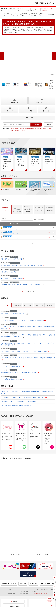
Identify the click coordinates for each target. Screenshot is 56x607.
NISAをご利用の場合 (7, 577)
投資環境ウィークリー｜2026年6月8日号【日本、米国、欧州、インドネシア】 (22, 247)
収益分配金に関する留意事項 (10, 575)
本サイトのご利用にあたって (23, 594)
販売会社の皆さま (12, 545)
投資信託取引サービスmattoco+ (48, 9)
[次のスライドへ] (54, 47)
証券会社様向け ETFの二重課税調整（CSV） (14, 295)
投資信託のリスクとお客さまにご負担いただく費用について (42, 578)
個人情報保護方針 (38, 594)
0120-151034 (12, 564)
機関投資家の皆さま (24, 545)
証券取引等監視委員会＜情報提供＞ (11, 572)
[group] (28, 47)
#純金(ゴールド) (38, 110)
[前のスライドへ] (2, 47)
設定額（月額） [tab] (38, 191)
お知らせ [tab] (49, 287)
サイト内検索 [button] (32, 9)
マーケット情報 (34, 540)
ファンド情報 (8, 540)
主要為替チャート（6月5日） (9, 253)
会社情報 (34, 542)
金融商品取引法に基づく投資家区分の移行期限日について (42, 581)
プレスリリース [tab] (39, 287)
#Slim (12, 110)
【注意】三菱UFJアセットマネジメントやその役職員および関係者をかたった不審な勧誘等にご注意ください (36, 589)
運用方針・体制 (24, 542)
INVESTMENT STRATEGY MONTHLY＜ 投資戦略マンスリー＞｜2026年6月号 (22, 266)
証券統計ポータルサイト (37, 572)
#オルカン (17, 110)
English (38, 8)
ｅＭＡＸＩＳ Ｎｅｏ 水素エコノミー (10, 215)
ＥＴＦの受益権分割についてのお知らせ (12, 360)
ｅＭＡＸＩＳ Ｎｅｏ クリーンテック (10, 219)
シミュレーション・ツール (20, 540)
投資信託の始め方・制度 (47, 540)
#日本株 (22, 110)
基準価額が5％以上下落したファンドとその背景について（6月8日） (20, 354)
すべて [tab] (6, 287)
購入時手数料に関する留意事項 (38, 575)
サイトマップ (49, 594)
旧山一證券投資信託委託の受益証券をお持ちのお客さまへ (16, 387)
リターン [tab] (6, 191)
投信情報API (5, 580)
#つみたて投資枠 (15, 112)
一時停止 (52, 56)
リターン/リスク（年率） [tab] (28, 191)
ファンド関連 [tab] (17, 287)
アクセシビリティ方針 (28, 596)
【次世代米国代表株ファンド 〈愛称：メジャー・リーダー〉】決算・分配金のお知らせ (25, 333)
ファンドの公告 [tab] (28, 287)
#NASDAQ (27, 110)
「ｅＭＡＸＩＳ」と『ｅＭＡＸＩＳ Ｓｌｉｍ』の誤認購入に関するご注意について (24, 379)
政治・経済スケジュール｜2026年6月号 (12, 240)
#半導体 (32, 110)
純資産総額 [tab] (49, 191)
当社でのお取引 (9, 594)
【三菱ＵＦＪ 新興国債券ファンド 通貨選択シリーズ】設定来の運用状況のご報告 (23, 302)
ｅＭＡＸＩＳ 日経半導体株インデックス (11, 210)
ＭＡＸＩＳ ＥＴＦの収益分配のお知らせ (12, 347)
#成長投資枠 (23, 112)
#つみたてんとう (47, 110)
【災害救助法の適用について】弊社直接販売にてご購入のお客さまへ (19, 383)
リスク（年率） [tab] (17, 191)
